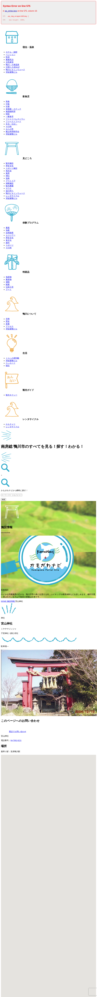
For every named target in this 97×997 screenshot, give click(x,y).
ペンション (10, 55)
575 (4, 16)
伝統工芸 (9, 288)
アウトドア (10, 182)
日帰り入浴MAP (13, 68)
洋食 (8, 105)
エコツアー (10, 236)
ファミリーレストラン (15, 120)
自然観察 (9, 233)
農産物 (9, 280)
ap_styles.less (11, 11)
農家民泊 (9, 60)
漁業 (8, 231)
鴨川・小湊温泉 (12, 65)
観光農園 (9, 187)
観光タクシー (11, 396)
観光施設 (9, 164)
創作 (8, 243)
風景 (8, 174)
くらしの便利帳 (12, 359)
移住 (8, 366)
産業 (8, 325)
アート (9, 290)
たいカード (10, 364)
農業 (8, 228)
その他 (9, 127)
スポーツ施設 (11, 169)
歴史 (8, 322)
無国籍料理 (10, 112)
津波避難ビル (11, 73)
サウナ (9, 189)
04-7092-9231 (16, 741)
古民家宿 (9, 63)
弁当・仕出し (11, 125)
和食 (8, 102)
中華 (8, 107)
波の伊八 (9, 192)
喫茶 (8, 115)
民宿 (8, 58)
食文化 (9, 241)
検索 (3, 500)
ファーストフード (13, 122)
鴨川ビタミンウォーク (15, 70)
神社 (8, 177)
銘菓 (8, 285)
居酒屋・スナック (13, 110)
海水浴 (9, 172)
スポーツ (9, 246)
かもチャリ (10, 425)
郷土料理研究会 (12, 132)
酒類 (8, 283)
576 (4, 20)
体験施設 (9, 184)
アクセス (9, 327)
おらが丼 (9, 130)
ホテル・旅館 (11, 53)
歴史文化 (9, 166)
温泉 (8, 179)
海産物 (9, 278)
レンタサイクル (12, 197)
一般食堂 (9, 117)
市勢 (8, 320)
